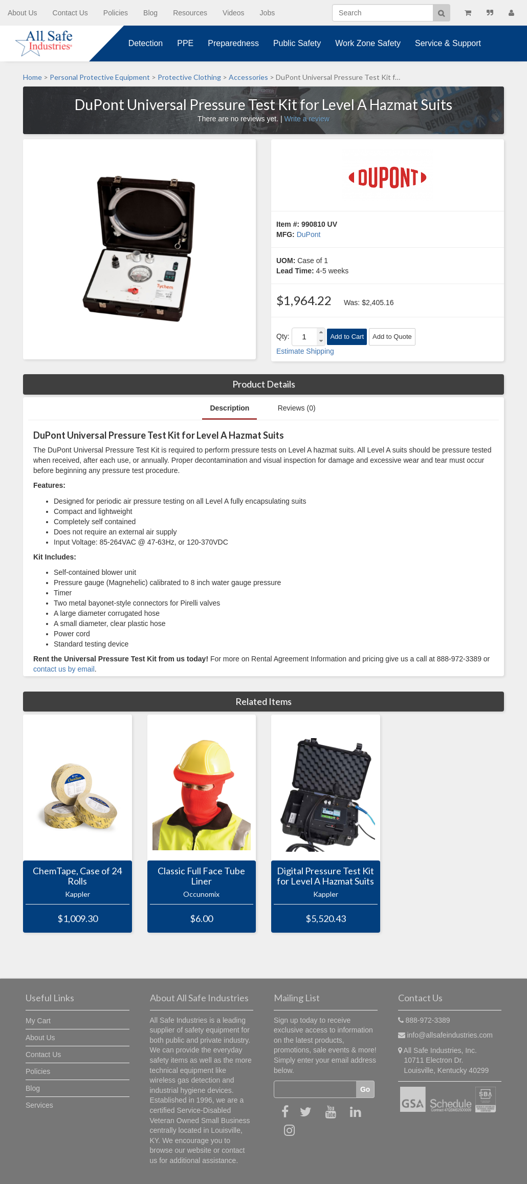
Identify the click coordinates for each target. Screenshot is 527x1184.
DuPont (309, 234)
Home (32, 77)
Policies (115, 13)
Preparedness (233, 43)
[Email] (315, 1089)
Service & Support (448, 43)
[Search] (382, 12)
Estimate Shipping (305, 351)
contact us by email (64, 669)
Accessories (248, 77)
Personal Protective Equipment (100, 77)
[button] (321, 332)
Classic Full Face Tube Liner (201, 876)
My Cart (38, 1021)
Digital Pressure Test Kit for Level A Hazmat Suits (325, 876)
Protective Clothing (189, 77)
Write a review (306, 119)
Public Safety (297, 43)
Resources (190, 13)
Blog (150, 13)
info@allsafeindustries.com (450, 1035)
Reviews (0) (297, 408)
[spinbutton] (304, 337)
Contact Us (70, 13)
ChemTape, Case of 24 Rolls (77, 876)
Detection (145, 43)
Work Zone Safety (368, 43)
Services (39, 1105)
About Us (22, 13)
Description (229, 408)
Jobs (267, 13)
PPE (185, 43)
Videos (234, 13)
